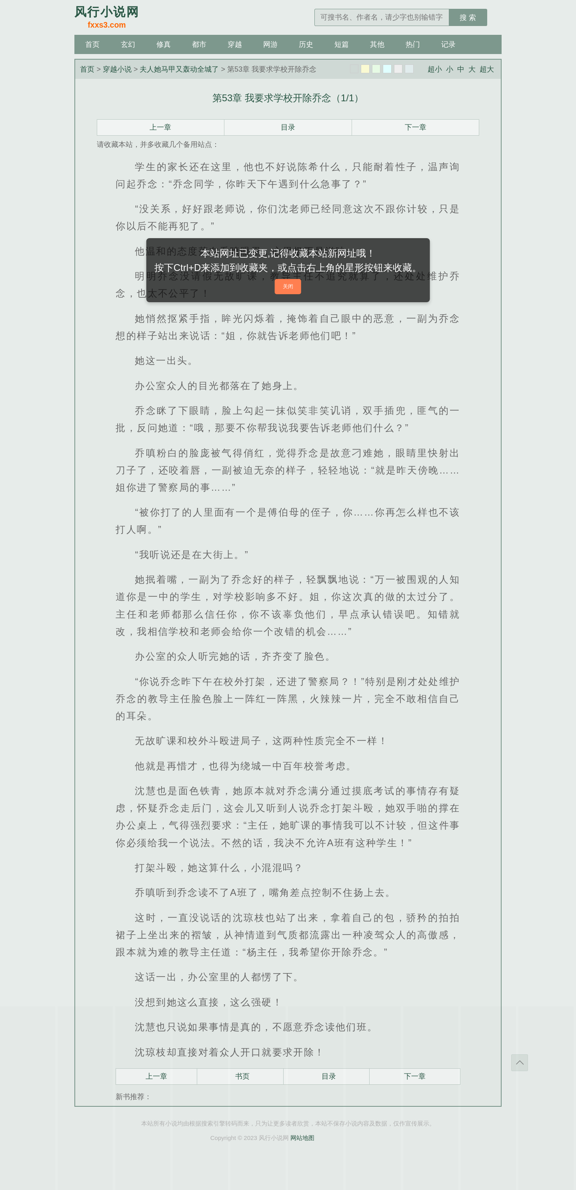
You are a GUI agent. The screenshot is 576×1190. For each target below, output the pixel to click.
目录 (288, 127)
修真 (163, 44)
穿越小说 (117, 69)
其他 (377, 44)
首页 (92, 44)
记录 (448, 44)
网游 (270, 44)
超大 (487, 69)
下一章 (415, 127)
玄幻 (128, 44)
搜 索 (468, 18)
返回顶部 (519, 1062)
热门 (413, 44)
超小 (435, 69)
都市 (199, 44)
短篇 (341, 44)
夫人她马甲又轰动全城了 (179, 69)
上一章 (160, 127)
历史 (306, 44)
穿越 (235, 44)
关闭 (288, 286)
